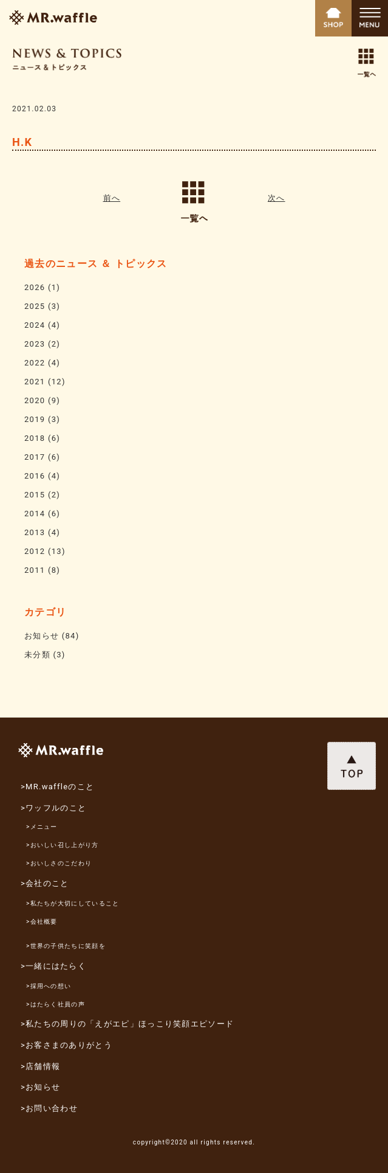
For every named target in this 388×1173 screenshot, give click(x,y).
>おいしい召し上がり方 (62, 845)
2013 (34, 532)
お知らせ (41, 635)
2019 (34, 419)
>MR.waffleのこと (57, 786)
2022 (34, 362)
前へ (112, 197)
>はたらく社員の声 (55, 1004)
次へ (276, 197)
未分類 (37, 654)
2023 (34, 343)
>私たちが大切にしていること (72, 903)
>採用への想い (48, 986)
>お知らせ (40, 1087)
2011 (34, 570)
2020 (34, 400)
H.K (22, 142)
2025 (34, 306)
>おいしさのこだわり (59, 863)
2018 (34, 438)
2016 (34, 475)
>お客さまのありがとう (66, 1045)
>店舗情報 (40, 1066)
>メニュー (42, 826)
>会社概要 (42, 921)
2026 (34, 287)
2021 (34, 381)
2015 (34, 494)
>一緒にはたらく (53, 966)
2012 (34, 551)
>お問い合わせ (49, 1108)
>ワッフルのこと (53, 807)
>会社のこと (45, 883)
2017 (34, 457)
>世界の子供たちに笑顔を (66, 946)
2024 (34, 325)
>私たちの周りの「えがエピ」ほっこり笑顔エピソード (127, 1023)
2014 (34, 513)
